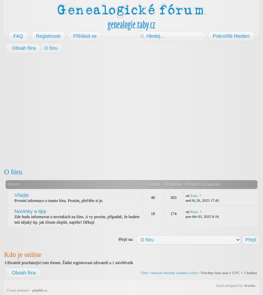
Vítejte (21, 195)
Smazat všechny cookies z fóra (174, 273)
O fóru (13, 172)
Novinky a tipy (30, 211)
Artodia (249, 285)
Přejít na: (126, 239)
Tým (144, 273)
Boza (194, 212)
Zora (194, 195)
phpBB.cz (39, 290)
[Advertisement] (131, 109)
